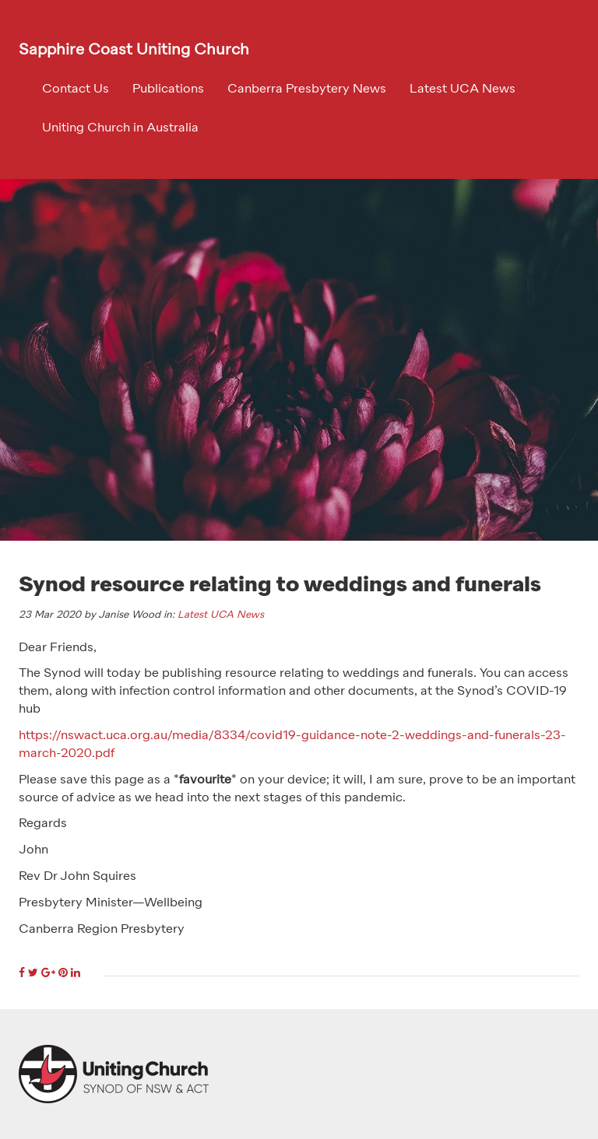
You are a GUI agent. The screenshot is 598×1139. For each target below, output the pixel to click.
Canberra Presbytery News (306, 89)
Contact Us (75, 89)
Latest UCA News (462, 89)
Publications (168, 89)
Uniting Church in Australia (120, 128)
